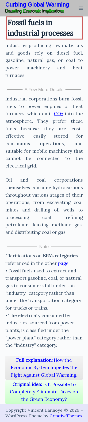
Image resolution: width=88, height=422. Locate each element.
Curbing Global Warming (37, 4)
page (63, 263)
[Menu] (81, 8)
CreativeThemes (66, 415)
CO (58, 113)
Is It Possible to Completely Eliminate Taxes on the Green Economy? (44, 392)
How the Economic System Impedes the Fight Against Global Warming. (44, 367)
